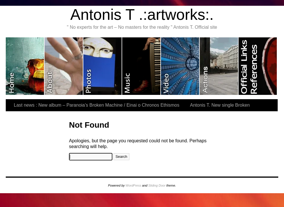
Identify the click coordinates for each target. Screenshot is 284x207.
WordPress (133, 185)
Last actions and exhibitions (219, 66)
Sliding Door (157, 185)
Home (25, 66)
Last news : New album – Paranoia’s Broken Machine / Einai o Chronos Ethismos (96, 105)
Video (180, 66)
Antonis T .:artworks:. (142, 14)
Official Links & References (258, 66)
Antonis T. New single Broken (220, 105)
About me (64, 66)
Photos (102, 66)
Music (141, 66)
